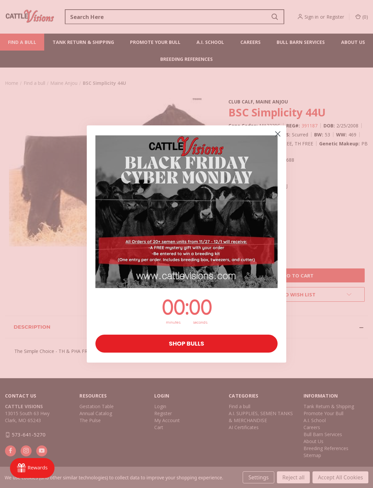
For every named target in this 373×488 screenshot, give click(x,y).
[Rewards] (32, 468)
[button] (186, 211)
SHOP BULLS (186, 343)
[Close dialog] (278, 134)
